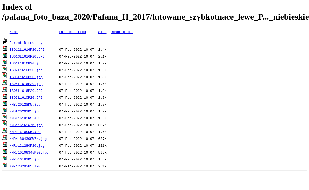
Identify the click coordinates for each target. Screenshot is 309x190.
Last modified (72, 31)
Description (122, 31)
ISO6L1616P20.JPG (26, 90)
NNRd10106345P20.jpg (29, 152)
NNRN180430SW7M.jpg (28, 138)
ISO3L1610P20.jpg (26, 76)
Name (14, 31)
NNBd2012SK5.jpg (25, 104)
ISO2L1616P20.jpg (26, 70)
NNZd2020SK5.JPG (25, 166)
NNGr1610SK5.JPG (25, 118)
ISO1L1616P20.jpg (26, 63)
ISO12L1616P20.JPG (27, 49)
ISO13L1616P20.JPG (27, 56)
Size (102, 31)
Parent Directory (26, 42)
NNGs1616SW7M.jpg (26, 124)
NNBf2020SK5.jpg (25, 111)
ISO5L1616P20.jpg (26, 83)
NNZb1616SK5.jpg (25, 159)
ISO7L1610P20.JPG (26, 97)
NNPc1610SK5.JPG (25, 131)
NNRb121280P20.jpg (27, 145)
